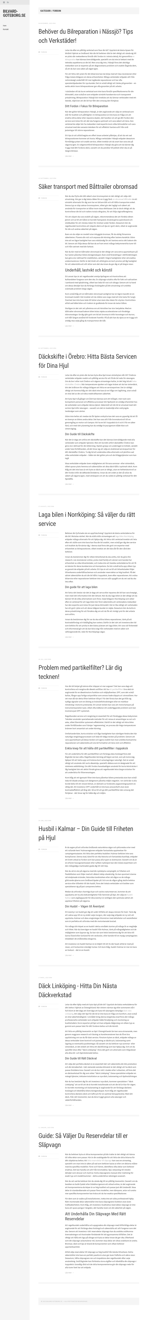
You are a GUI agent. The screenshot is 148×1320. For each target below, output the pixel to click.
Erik (54, 23)
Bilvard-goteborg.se (14, 13)
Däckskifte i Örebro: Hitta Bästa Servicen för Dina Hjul (87, 369)
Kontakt (6, 29)
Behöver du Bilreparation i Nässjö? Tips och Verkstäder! (84, 35)
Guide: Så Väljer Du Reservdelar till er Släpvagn (87, 1148)
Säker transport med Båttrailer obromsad (85, 190)
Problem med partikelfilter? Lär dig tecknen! (86, 680)
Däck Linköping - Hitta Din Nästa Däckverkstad (78, 999)
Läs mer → (69, 156)
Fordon (44, 52)
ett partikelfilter (116, 698)
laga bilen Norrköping (125, 545)
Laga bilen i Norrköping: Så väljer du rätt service (80, 527)
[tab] (4, 2)
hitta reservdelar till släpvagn (100, 1169)
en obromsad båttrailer (123, 208)
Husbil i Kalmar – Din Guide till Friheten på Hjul (86, 841)
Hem (4, 26)
